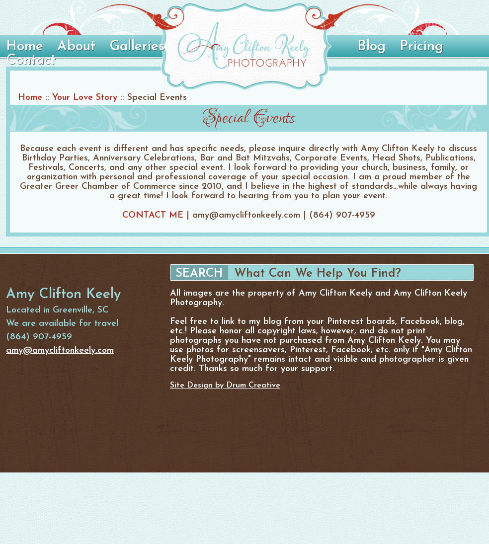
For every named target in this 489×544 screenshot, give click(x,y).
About (76, 47)
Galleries (136, 47)
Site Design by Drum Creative (225, 385)
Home (24, 47)
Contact (31, 61)
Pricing (421, 47)
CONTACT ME (152, 215)
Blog (371, 47)
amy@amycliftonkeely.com (60, 350)
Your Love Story (84, 97)
